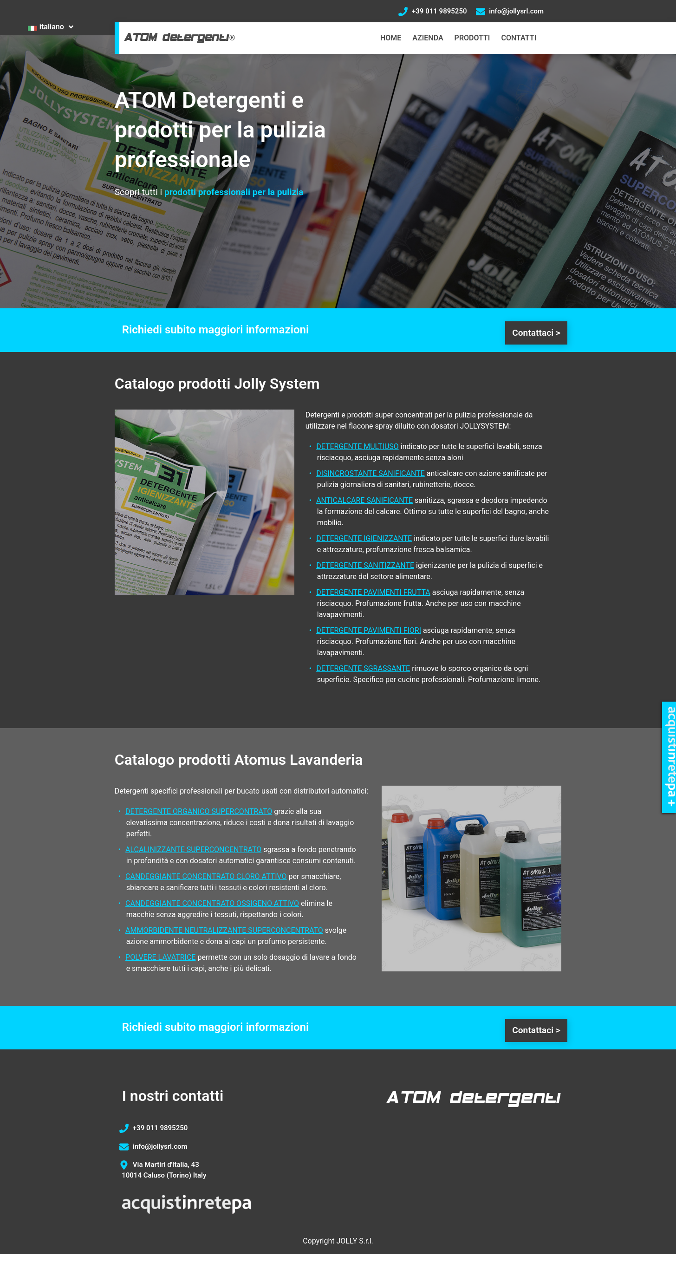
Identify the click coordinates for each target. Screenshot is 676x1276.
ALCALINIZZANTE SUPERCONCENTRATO (193, 849)
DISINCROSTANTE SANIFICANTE (370, 473)
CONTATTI (518, 37)
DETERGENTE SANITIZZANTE (365, 565)
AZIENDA (427, 37)
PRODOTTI (472, 37)
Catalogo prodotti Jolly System (217, 383)
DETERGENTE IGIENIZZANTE (364, 538)
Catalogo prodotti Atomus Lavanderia (239, 759)
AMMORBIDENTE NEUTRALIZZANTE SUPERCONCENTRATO (224, 930)
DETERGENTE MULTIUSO (357, 446)
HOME (390, 37)
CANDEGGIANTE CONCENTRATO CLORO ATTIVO (206, 876)
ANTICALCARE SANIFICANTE (364, 500)
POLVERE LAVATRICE (160, 957)
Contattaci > (536, 332)
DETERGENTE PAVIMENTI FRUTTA (373, 592)
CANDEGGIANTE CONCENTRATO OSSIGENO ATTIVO (212, 903)
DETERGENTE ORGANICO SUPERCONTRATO (198, 811)
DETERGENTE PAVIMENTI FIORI (368, 630)
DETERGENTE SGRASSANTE (363, 668)
